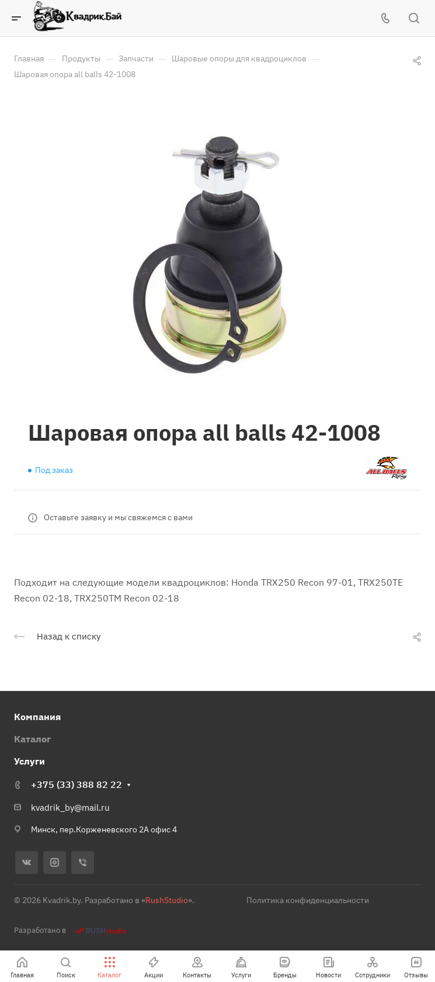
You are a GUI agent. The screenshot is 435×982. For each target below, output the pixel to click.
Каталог (32, 739)
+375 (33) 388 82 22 (76, 784)
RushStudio (166, 900)
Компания (37, 716)
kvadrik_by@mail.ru (70, 807)
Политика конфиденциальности (307, 900)
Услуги (29, 761)
